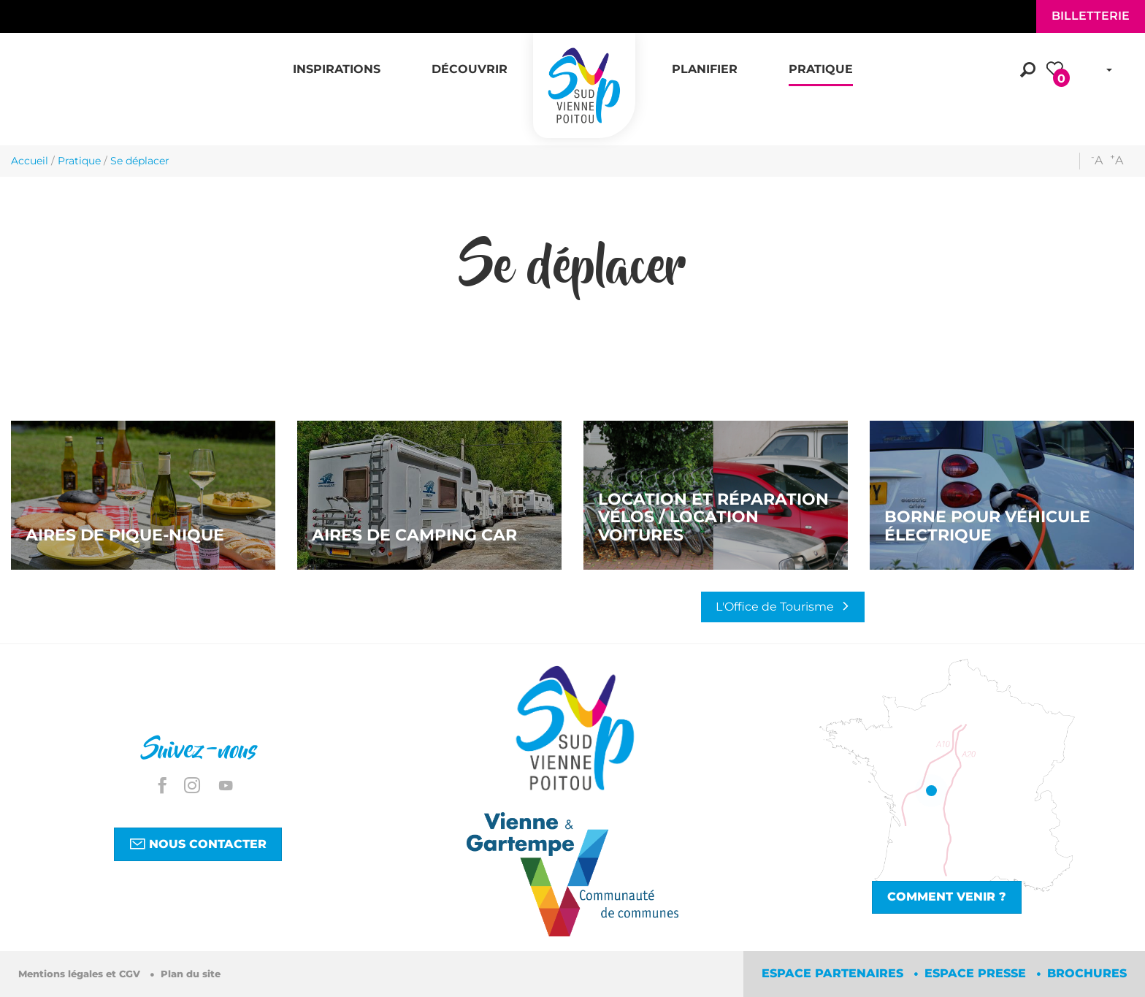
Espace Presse (977, 973)
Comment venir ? (946, 897)
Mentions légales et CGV (80, 974)
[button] (336, 61)
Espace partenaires (834, 973)
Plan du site (191, 974)
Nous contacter (198, 844)
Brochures (1087, 973)
